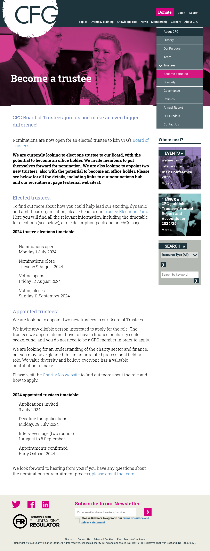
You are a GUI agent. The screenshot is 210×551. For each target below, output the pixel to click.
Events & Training (102, 21)
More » (167, 183)
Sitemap (69, 539)
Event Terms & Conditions (131, 539)
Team (167, 57)
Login (181, 12)
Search (193, 12)
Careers (176, 21)
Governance (172, 91)
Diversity (170, 82)
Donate (165, 12)
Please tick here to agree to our (115, 520)
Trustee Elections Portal (127, 211)
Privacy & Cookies (103, 539)
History (169, 40)
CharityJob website (61, 374)
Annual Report (173, 107)
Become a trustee (176, 74)
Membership (159, 21)
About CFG (191, 21)
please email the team (113, 473)
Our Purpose (172, 48)
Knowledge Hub (127, 21)
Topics (83, 21)
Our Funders (172, 116)
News (144, 21)
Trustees (170, 65)
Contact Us (171, 124)
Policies (169, 99)
